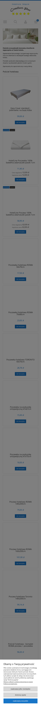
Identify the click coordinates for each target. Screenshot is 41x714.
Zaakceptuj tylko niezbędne (20, 689)
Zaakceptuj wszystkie (20, 701)
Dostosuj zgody (20, 695)
